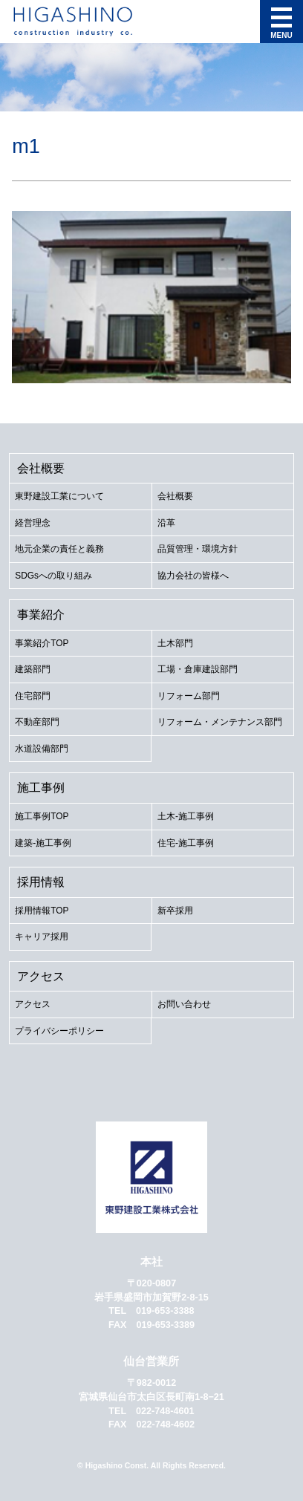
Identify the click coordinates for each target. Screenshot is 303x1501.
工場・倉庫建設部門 (197, 669)
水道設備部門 (41, 748)
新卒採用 (175, 910)
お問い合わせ (184, 1004)
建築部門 (32, 669)
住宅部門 (32, 696)
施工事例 (41, 787)
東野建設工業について (59, 496)
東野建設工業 (102, 21)
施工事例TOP (41, 816)
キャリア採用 (41, 936)
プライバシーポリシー (59, 1031)
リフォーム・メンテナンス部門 (219, 722)
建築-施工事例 (43, 843)
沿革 (166, 523)
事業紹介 (41, 614)
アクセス (41, 976)
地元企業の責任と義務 (59, 549)
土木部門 (175, 643)
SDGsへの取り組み (53, 575)
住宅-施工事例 (185, 843)
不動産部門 (37, 722)
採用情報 (41, 881)
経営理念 (32, 523)
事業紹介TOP (41, 643)
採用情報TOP (41, 910)
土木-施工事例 (185, 816)
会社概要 (41, 468)
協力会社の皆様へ (193, 575)
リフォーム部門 (188, 696)
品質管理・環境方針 (197, 549)
